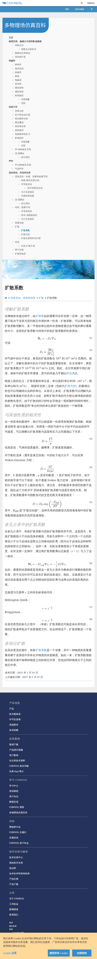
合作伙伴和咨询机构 (19, 873)
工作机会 (13, 903)
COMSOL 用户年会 (19, 842)
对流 (17, 241)
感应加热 (19, 91)
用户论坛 (13, 796)
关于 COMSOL (16, 898)
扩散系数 (25, 230)
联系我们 (13, 914)
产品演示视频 (16, 749)
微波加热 (19, 87)
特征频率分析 (21, 118)
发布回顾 (13, 730)
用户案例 (13, 755)
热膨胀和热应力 (22, 133)
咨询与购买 (79, 9)
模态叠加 (19, 122)
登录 (67, 9)
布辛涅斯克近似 (35, 187)
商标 (11, 929)
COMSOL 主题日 (17, 832)
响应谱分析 (20, 126)
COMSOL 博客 (16, 807)
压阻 (23, 102)
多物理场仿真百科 (18, 812)
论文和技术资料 (17, 760)
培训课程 (13, 790)
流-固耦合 (20, 153)
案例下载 (13, 744)
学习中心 (13, 785)
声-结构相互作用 (23, 149)
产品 (11, 708)
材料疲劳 (19, 130)
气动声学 (19, 168)
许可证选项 (15, 719)
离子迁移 (19, 249)
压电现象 (25, 99)
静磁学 (18, 72)
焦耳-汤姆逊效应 (29, 214)
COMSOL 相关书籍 (19, 765)
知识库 (12, 868)
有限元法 (19, 45)
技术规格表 (15, 713)
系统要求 (13, 724)
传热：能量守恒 (22, 207)
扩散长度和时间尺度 (31, 238)
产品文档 (13, 878)
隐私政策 (13, 926)
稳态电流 (19, 68)
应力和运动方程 (22, 114)
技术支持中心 (16, 857)
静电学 (18, 64)
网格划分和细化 (22, 52)
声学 (11, 160)
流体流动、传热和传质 (20, 172)
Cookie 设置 (10, 953)
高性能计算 (20, 56)
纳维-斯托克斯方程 (30, 180)
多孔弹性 (25, 157)
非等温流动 (26, 184)
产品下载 (13, 884)
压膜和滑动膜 (27, 195)
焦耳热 (18, 83)
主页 (11, 37)
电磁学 (12, 60)
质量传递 (19, 222)
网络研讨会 (15, 826)
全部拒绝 (82, 953)
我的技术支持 (16, 862)
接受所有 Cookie (59, 953)
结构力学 (13, 106)
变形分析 (19, 110)
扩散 (17, 226)
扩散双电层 (20, 253)
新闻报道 (13, 909)
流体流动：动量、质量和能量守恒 (31, 176)
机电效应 (19, 95)
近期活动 (13, 837)
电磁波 (18, 79)
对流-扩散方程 (28, 245)
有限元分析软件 (28, 49)
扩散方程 (25, 234)
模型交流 (13, 801)
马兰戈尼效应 (27, 191)
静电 (17, 76)
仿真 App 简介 (16, 771)
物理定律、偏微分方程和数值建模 (25, 41)
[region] (48, 946)
